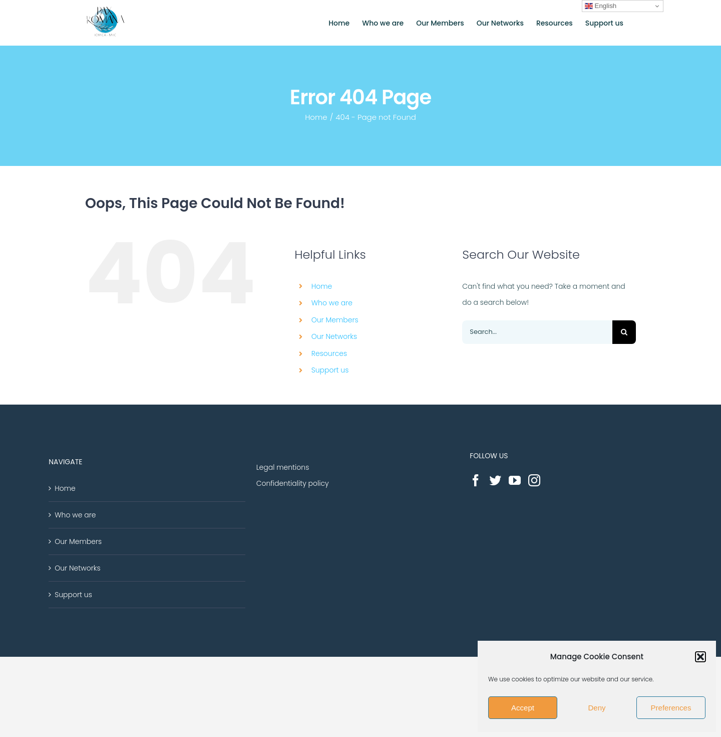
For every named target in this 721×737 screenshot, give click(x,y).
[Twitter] (495, 480)
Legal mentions (282, 467)
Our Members (334, 320)
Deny (596, 707)
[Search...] (537, 332)
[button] (700, 657)
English (600, 6)
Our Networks (334, 336)
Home (321, 286)
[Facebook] (476, 480)
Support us (330, 370)
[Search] (624, 332)
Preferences (671, 707)
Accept (522, 707)
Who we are (331, 303)
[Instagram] (534, 480)
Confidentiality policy (292, 483)
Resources (329, 353)
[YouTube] (515, 480)
